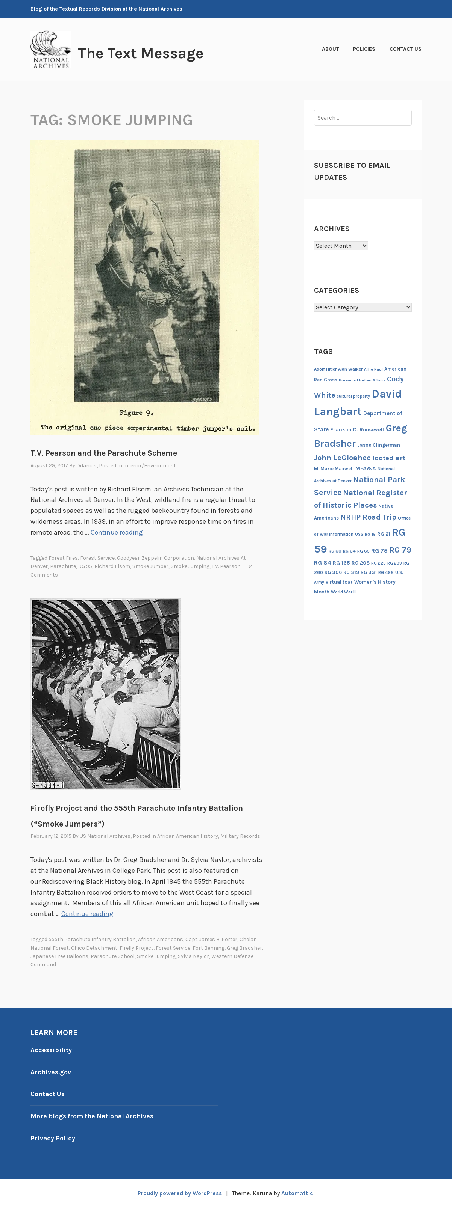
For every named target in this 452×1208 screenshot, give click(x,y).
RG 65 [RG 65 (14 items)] (363, 551)
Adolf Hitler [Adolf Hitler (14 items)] (325, 369)
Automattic (299, 1193)
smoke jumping (190, 566)
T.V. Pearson (226, 566)
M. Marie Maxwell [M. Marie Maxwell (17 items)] (334, 468)
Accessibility (51, 1050)
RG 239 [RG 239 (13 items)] (394, 563)
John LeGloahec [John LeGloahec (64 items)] (342, 457)
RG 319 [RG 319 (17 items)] (351, 572)
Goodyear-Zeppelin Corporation (155, 558)
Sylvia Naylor (193, 956)
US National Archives (105, 836)
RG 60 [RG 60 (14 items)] (335, 551)
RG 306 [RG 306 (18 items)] (333, 572)
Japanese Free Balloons (59, 956)
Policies (364, 49)
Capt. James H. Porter (211, 939)
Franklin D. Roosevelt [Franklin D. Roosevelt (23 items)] (357, 429)
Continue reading (117, 532)
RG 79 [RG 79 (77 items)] (400, 549)
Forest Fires (63, 558)
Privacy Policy (53, 1138)
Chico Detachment (94, 948)
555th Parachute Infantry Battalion (92, 939)
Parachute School (113, 956)
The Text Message (144, 53)
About (330, 49)
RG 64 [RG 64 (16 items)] (349, 551)
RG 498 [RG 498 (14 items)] (386, 572)
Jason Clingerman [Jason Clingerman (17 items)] (378, 445)
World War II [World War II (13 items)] (343, 592)
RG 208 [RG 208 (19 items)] (361, 563)
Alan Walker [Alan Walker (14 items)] (350, 369)
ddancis (86, 465)
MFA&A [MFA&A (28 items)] (365, 468)
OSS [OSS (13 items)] (359, 534)
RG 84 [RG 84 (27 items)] (322, 562)
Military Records (240, 836)
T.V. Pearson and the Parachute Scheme (103, 453)
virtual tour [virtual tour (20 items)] (339, 582)
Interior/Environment (149, 465)
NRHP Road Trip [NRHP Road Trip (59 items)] (368, 517)
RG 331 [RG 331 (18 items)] (369, 572)
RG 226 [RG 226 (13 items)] (378, 563)
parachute (63, 566)
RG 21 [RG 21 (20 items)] (383, 534)
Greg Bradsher (244, 948)
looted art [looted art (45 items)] (388, 458)
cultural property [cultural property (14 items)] (353, 396)
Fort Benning (208, 948)
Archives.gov (51, 1072)
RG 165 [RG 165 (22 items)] (341, 563)
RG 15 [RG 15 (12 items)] (370, 534)
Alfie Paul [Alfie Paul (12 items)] (373, 369)
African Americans (160, 939)
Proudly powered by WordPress (179, 1193)
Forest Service (97, 558)
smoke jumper (150, 566)
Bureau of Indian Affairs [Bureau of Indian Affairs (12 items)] (362, 380)
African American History (187, 836)
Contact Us (406, 49)
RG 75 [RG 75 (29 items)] (379, 550)
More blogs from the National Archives (94, 1116)
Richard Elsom (112, 566)
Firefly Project (136, 948)
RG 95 (85, 566)
